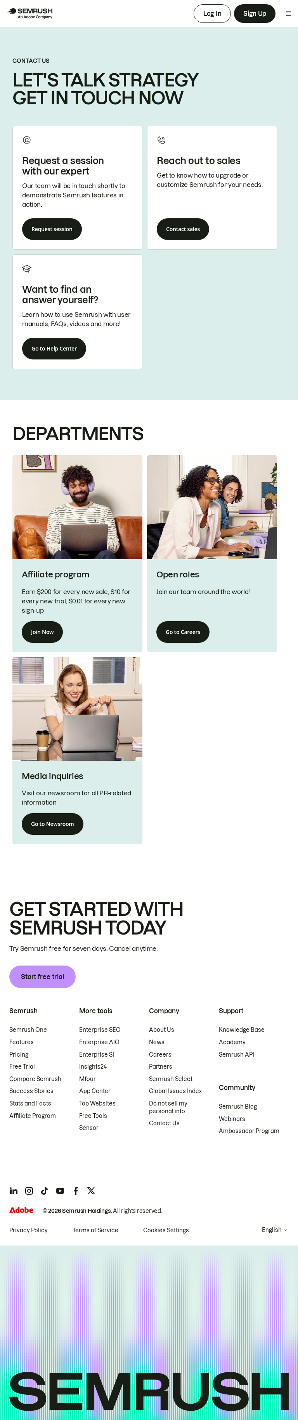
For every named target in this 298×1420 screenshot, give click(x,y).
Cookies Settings (166, 1230)
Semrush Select (170, 1079)
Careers (160, 1055)
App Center (95, 1091)
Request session (52, 229)
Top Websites (97, 1103)
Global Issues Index (175, 1091)
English (272, 1230)
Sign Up (254, 13)
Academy (232, 1042)
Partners (160, 1067)
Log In (212, 13)
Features (21, 1042)
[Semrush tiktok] (44, 1191)
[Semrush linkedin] (13, 1191)
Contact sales (183, 229)
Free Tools (93, 1116)
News (157, 1042)
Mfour (87, 1079)
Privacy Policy (28, 1230)
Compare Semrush (35, 1079)
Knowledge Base (242, 1030)
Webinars (232, 1119)
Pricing (18, 1055)
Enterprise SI (96, 1055)
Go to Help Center (54, 348)
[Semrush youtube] (60, 1191)
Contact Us (164, 1123)
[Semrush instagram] (29, 1191)
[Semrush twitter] (91, 1191)
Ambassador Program (249, 1131)
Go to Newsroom (52, 823)
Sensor (89, 1128)
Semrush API (236, 1055)
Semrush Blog (238, 1107)
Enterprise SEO (100, 1030)
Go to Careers (183, 632)
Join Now (42, 632)
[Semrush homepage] (29, 13)
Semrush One (28, 1030)
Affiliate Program (32, 1116)
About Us (161, 1030)
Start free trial (42, 976)
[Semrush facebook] (75, 1191)
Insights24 (93, 1067)
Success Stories (31, 1091)
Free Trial (22, 1067)
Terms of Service (95, 1230)
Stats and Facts (30, 1103)
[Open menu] (288, 13)
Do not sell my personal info (168, 1107)
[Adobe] (21, 1210)
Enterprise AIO (99, 1042)
